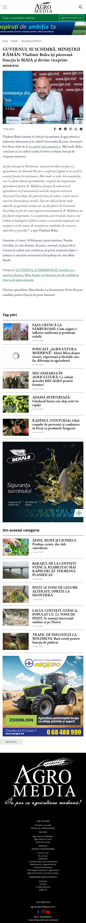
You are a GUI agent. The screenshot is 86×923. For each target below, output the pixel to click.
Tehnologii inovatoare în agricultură (43, 870)
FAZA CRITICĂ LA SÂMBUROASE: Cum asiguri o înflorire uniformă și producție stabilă (54, 330)
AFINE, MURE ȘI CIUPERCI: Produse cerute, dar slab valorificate (54, 544)
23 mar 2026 (37, 409)
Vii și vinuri (43, 856)
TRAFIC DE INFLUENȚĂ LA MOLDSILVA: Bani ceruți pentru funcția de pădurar (56, 638)
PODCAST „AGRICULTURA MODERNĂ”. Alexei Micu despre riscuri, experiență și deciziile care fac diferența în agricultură (56, 354)
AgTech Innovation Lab (71, 17)
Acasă (5, 40)
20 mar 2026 (37, 432)
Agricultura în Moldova (31, 40)
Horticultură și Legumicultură (43, 864)
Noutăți (14, 40)
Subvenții (43, 881)
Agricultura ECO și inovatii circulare (43, 873)
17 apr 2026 (37, 552)
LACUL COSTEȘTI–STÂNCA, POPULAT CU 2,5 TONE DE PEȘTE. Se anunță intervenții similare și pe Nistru (55, 616)
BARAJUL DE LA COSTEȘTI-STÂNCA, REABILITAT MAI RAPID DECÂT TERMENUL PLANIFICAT (54, 569)
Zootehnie (42, 858)
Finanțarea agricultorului (43, 877)
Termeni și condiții (43, 825)
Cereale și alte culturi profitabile (43, 861)
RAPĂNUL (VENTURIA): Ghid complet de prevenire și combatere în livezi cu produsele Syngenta (56, 424)
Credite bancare (43, 887)
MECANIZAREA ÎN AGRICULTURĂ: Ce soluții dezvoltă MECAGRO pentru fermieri (52, 379)
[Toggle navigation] (5, 7)
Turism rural (43, 853)
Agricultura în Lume (43, 839)
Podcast (43, 846)
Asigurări (43, 889)
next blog (11, 742)
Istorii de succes (43, 842)
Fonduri (43, 884)
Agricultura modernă (43, 849)
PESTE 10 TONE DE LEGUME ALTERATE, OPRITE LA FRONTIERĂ (55, 591)
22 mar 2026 (37, 365)
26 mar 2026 (37, 340)
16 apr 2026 (37, 646)
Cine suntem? (43, 821)
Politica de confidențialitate (43, 828)
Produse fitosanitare (43, 867)
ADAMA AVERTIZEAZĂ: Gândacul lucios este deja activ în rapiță (55, 401)
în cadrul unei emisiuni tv (45, 146)
